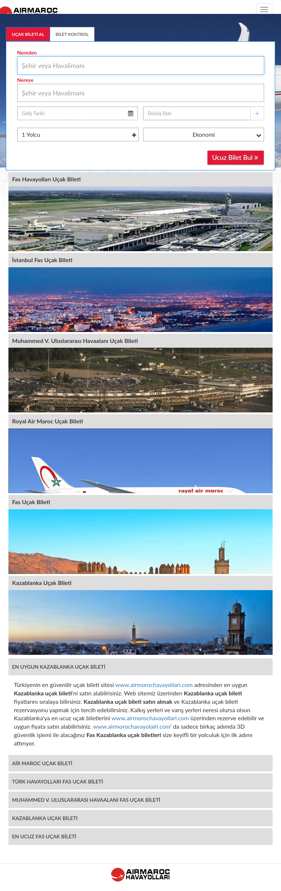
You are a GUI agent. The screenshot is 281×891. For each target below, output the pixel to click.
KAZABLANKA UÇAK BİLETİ (45, 818)
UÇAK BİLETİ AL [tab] (28, 34)
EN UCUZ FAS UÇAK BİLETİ (44, 836)
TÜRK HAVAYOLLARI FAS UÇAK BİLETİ (57, 781)
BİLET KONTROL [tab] (72, 34)
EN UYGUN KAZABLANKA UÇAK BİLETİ (58, 667)
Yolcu (79, 135)
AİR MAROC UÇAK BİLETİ (42, 763)
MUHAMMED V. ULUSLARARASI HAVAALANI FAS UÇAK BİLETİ (86, 800)
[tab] (140, 666)
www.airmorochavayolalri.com (131, 726)
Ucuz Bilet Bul (235, 157)
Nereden (27, 52)
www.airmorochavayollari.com (154, 684)
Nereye (25, 80)
